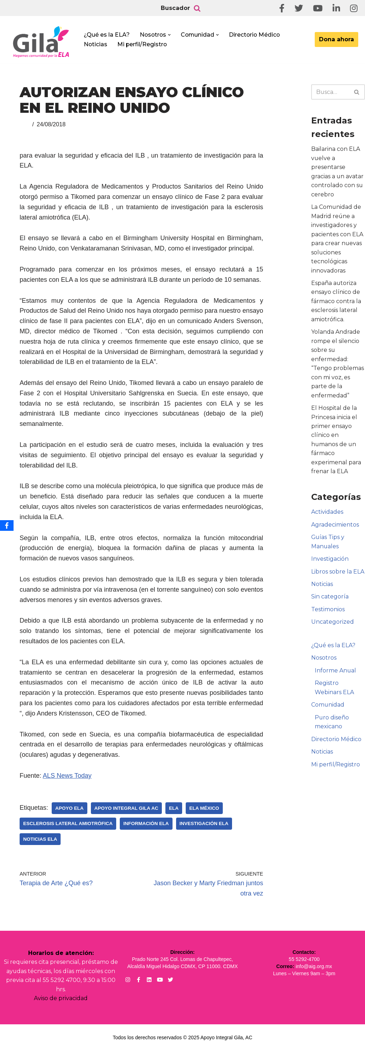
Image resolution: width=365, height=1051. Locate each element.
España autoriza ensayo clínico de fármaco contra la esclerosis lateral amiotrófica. (336, 301)
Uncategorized (332, 623)
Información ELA (146, 823)
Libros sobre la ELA (337, 573)
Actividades (327, 513)
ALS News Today (67, 775)
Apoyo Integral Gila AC (126, 808)
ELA (174, 808)
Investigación (330, 560)
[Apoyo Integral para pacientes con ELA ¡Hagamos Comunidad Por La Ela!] (41, 42)
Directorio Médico (257, 34)
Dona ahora (336, 39)
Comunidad (328, 706)
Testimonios (328, 611)
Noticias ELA (40, 839)
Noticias (96, 44)
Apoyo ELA (69, 808)
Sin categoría (330, 598)
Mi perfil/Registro (143, 44)
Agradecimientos (335, 526)
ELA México (204, 808)
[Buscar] (197, 8)
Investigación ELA (204, 823)
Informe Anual (335, 672)
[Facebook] (7, 525)
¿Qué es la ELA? (107, 34)
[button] (170, 34)
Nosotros (323, 659)
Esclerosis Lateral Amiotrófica (68, 823)
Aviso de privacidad (61, 998)
